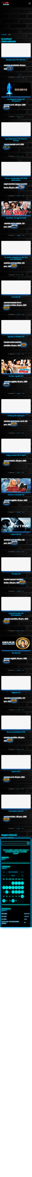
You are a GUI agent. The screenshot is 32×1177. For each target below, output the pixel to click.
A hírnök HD (16, 297)
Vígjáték (19, 235)
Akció (19, 433)
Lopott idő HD (16, 534)
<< (4, 872)
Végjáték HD (16, 692)
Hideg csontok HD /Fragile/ (16, 455)
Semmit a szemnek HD (16, 495)
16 (16, 892)
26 (4, 900)
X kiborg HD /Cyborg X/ (16, 415)
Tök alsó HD (16, 653)
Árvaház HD (16, 574)
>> (22, 872)
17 (19, 892)
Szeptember (13, 872)
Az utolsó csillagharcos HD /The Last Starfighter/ (16, 258)
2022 (13, 875)
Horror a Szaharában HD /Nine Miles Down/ (16, 179)
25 (22, 896)
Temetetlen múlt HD (16, 811)
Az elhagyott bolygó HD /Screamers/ (16, 100)
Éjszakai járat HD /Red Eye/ (16, 60)
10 (19, 887)
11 (22, 887)
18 (22, 892)
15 (13, 892)
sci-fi (19, 116)
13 (7, 892)
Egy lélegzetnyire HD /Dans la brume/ (16, 139)
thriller (18, 77)
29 (13, 900)
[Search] (28, 843)
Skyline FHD (16, 771)
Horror (18, 195)
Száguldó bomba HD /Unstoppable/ (16, 614)
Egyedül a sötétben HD (16, 336)
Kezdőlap (4, 34)
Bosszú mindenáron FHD (16, 732)
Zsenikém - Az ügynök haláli (16, 218)
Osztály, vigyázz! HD (16, 376)
